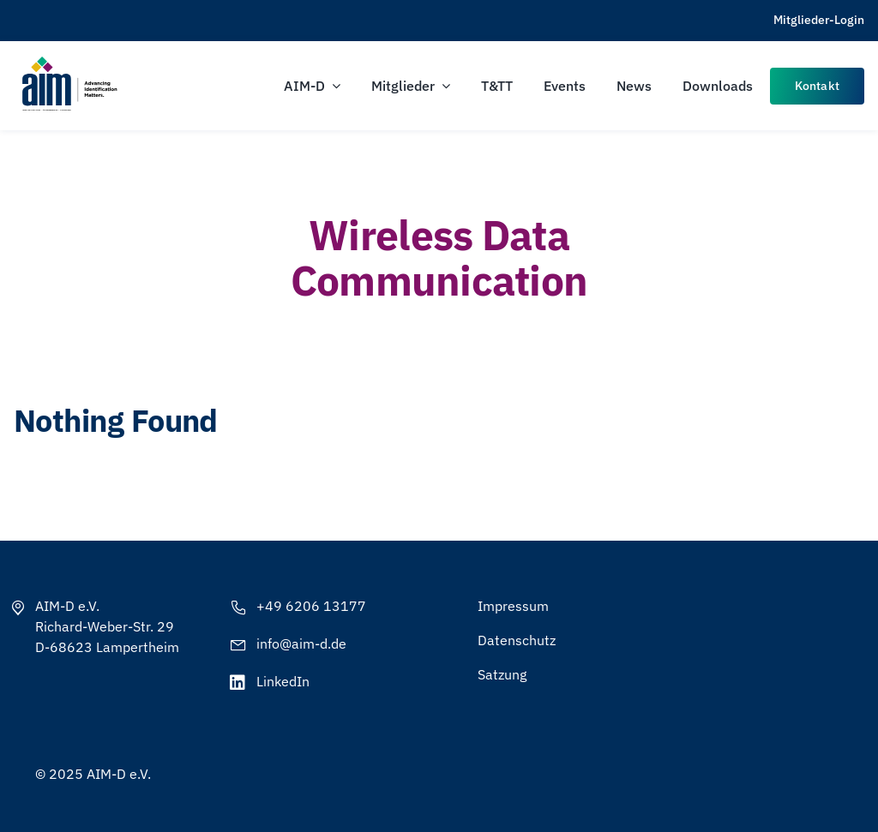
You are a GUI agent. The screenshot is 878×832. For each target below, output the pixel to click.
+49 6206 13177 (311, 605)
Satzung (502, 674)
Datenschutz (517, 640)
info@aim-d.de (301, 643)
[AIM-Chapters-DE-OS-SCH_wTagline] (68, 62)
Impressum (513, 605)
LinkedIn (283, 681)
